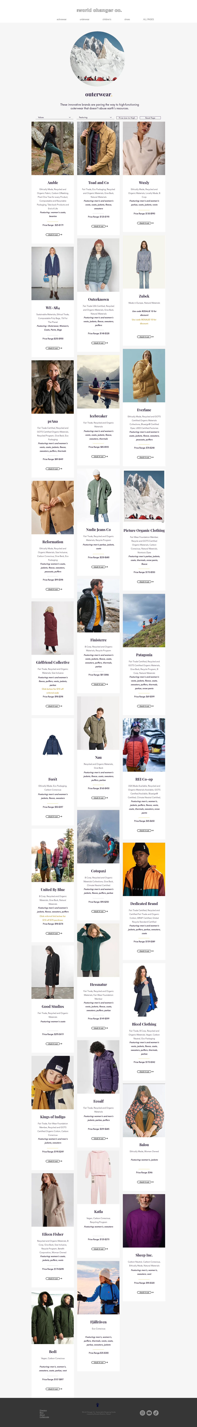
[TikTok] (156, 1413)
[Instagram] (142, 1413)
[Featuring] (95, 117)
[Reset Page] (150, 117)
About (42, 1415)
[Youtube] (149, 1413)
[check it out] (53, 234)
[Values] (54, 117)
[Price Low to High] (126, 117)
